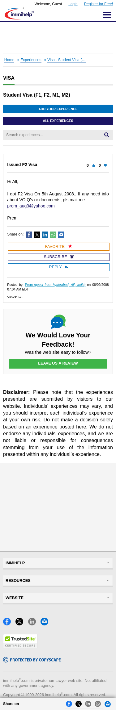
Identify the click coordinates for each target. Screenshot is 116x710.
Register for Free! (98, 4)
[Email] (46, 624)
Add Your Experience (57, 109)
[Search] (106, 135)
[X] (21, 624)
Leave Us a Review (58, 363)
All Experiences (58, 121)
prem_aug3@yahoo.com (31, 205)
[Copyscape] (32, 661)
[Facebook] (9, 624)
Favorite (58, 246)
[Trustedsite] (20, 646)
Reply (58, 267)
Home (9, 60)
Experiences (30, 60)
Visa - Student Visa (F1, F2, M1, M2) (78, 60)
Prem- (55, 284)
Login (72, 4)
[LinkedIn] (34, 624)
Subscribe (58, 256)
